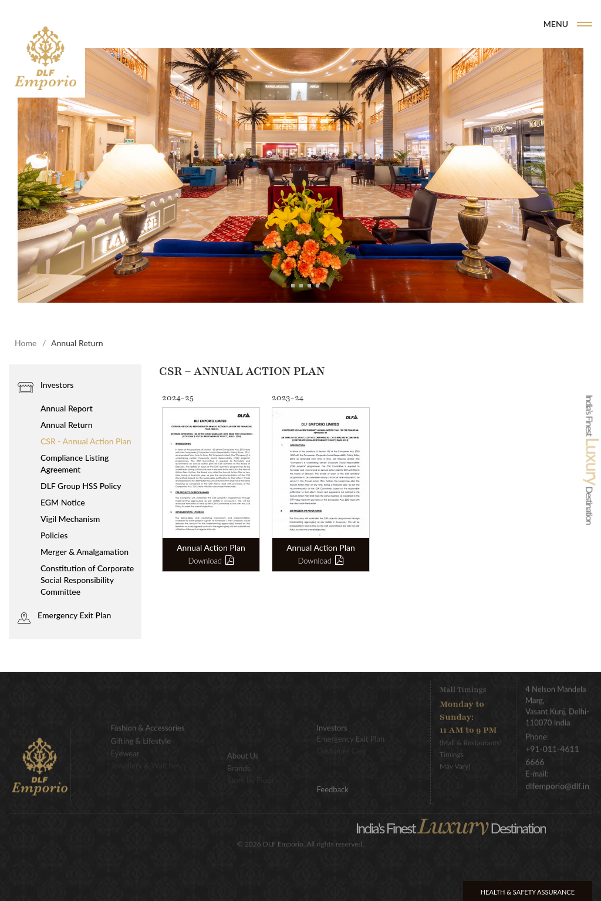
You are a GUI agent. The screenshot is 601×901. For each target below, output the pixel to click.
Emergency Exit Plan (74, 615)
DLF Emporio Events (485, 24)
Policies (53, 535)
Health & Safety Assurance (528, 892)
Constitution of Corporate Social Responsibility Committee (87, 580)
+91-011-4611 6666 (552, 749)
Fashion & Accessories (148, 721)
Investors (56, 385)
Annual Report (66, 408)
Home (365, 24)
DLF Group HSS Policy (80, 486)
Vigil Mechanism (70, 519)
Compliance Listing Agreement (74, 463)
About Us (243, 748)
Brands (409, 24)
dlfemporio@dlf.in (557, 780)
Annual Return (66, 425)
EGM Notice (62, 502)
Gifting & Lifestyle (141, 734)
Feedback (333, 789)
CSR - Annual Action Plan (85, 441)
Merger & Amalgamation (84, 552)
